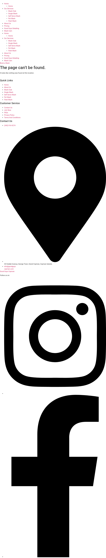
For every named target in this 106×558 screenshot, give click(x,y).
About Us (7, 23)
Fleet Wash (12, 21)
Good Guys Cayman (7, 271)
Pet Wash (11, 18)
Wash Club (12, 11)
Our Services (8, 9)
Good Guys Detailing (11, 28)
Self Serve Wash (14, 16)
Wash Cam (8, 31)
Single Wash (12, 14)
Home (6, 4)
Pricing (6, 26)
